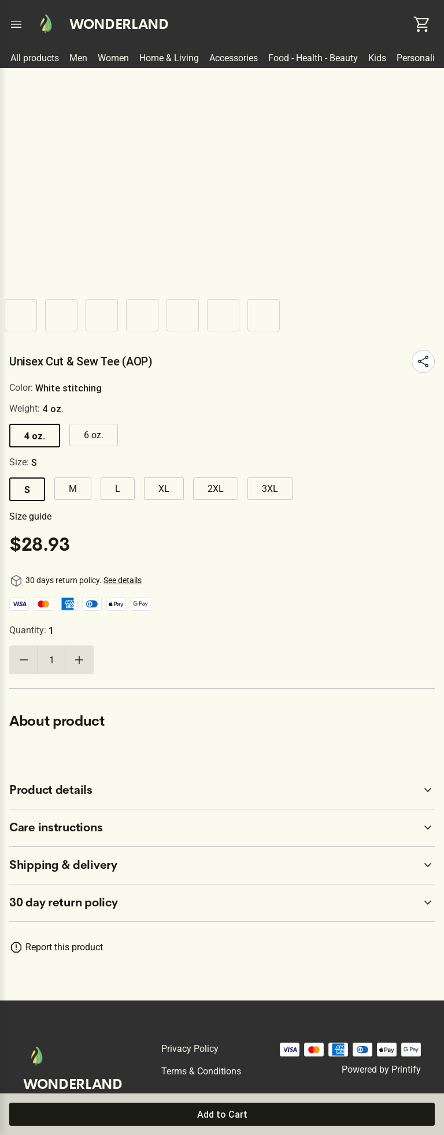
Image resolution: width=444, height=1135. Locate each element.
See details (122, 580)
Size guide (30, 516)
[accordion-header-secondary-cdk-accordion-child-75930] (222, 865)
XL (163, 488)
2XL (216, 488)
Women (113, 58)
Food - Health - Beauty (313, 58)
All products (34, 58)
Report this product (64, 947)
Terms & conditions (201, 1071)
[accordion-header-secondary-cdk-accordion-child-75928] (222, 790)
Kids (377, 58)
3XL (270, 488)
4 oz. (34, 436)
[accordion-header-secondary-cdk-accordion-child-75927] (222, 902)
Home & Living (169, 58)
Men (78, 58)
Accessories (233, 58)
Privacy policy (190, 1048)
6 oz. (93, 435)
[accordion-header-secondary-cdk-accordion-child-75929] (222, 827)
